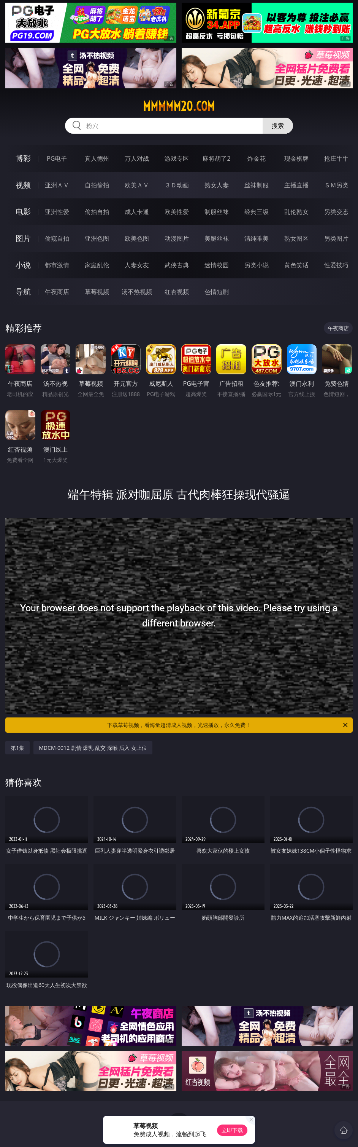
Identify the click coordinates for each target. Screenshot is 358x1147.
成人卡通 (137, 212)
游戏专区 (177, 158)
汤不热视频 (137, 292)
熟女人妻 (216, 185)
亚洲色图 (97, 238)
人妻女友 (137, 265)
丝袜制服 (256, 185)
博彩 (23, 158)
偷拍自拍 (97, 212)
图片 (23, 238)
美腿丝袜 (216, 238)
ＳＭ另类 (336, 185)
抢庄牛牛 (336, 158)
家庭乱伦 (97, 265)
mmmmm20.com (179, 106)
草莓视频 (97, 292)
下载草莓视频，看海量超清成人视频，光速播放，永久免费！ (228, 725)
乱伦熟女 (296, 212)
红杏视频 (177, 292)
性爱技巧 (336, 265)
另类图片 (336, 238)
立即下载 (232, 1130)
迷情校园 (216, 265)
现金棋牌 (296, 158)
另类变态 (336, 212)
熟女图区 (296, 238)
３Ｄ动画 (177, 185)
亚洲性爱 (57, 212)
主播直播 (296, 185)
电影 (23, 211)
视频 (23, 185)
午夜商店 (57, 292)
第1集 (17, 747)
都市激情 (57, 265)
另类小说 (256, 265)
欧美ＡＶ (137, 185)
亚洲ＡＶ (57, 185)
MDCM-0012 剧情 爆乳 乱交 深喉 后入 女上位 (93, 747)
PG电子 (57, 158)
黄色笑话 (296, 265)
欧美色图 (137, 238)
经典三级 (256, 212)
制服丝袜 (216, 212)
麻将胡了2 (216, 158)
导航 (23, 291)
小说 (23, 265)
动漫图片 (177, 238)
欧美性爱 (177, 212)
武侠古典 (177, 265)
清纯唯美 (256, 238)
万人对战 (137, 158)
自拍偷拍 (97, 185)
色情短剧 (216, 292)
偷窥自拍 (57, 238)
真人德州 (97, 158)
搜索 (278, 125)
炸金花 (256, 158)
